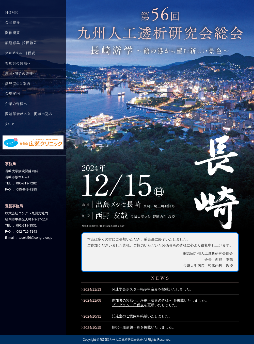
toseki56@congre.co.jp (35, 237)
